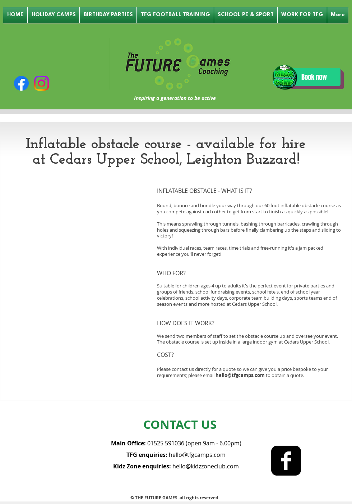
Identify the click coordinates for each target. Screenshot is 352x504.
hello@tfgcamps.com (240, 375)
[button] (53, 15)
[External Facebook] (78, 235)
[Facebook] (21, 83)
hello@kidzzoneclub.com (205, 466)
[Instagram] (41, 83)
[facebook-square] (286, 460)
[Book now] (314, 77)
